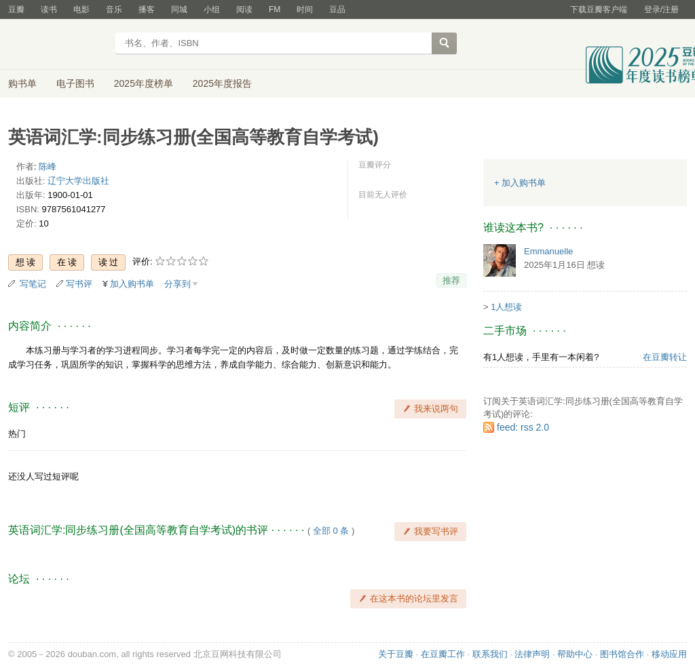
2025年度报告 (222, 83)
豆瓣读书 (57, 45)
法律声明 (532, 654)
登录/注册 (661, 9)
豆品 (337, 9)
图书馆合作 (622, 654)
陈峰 (47, 166)
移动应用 (669, 654)
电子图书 (75, 83)
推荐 (451, 280)
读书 (49, 9)
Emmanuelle (548, 251)
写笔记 (33, 284)
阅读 (244, 9)
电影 (81, 9)
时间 (305, 9)
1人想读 (506, 307)
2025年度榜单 (143, 83)
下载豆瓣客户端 (598, 9)
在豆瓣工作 (443, 654)
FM (274, 9)
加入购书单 (132, 284)
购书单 (22, 83)
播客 (146, 9)
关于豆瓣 (395, 654)
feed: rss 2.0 (523, 427)
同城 (179, 9)
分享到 (177, 284)
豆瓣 (16, 9)
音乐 (114, 9)
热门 (17, 434)
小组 (212, 9)
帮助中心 (575, 654)
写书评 (79, 284)
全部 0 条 (331, 531)
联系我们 (490, 654)
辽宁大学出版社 (78, 181)
